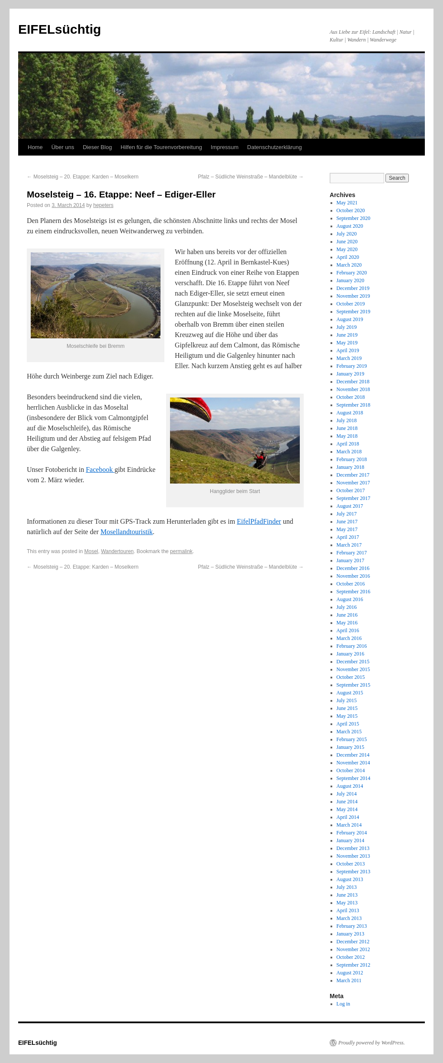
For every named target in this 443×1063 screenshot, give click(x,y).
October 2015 (351, 677)
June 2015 (347, 708)
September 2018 (353, 405)
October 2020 (351, 210)
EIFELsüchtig (59, 29)
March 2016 (349, 638)
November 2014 (353, 763)
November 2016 (353, 576)
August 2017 (350, 506)
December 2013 (353, 848)
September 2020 (353, 218)
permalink (181, 551)
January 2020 (350, 280)
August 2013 (350, 879)
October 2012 (351, 957)
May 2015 (347, 716)
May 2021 (347, 203)
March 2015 (349, 732)
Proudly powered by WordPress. (371, 1043)
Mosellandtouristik (126, 531)
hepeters (103, 205)
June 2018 (347, 428)
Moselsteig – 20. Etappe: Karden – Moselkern (82, 177)
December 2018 (353, 382)
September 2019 (353, 312)
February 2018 (352, 459)
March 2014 (349, 825)
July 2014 (347, 794)
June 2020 (347, 242)
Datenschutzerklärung (274, 147)
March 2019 (349, 358)
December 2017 (353, 475)
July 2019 (347, 327)
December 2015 (353, 662)
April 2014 (348, 817)
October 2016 (351, 584)
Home (35, 147)
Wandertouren (117, 551)
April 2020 (348, 257)
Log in (343, 1004)
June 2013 (347, 895)
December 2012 (353, 942)
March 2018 (349, 452)
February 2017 (352, 553)
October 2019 (351, 304)
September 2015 (353, 685)
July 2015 (347, 700)
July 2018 (347, 420)
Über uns (62, 147)
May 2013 (347, 903)
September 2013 (353, 872)
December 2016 (353, 568)
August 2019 (350, 319)
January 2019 (350, 374)
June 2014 (347, 802)
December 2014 (353, 755)
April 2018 (348, 444)
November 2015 (353, 669)
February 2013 (352, 926)
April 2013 (348, 910)
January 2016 (350, 654)
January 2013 (350, 934)
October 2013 (351, 864)
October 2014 (351, 770)
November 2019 (353, 296)
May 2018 (347, 436)
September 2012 (353, 965)
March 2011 (349, 980)
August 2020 (350, 226)
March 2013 (349, 918)
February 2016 (352, 646)
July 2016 (347, 607)
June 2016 (347, 615)
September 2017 (353, 498)
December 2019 (353, 288)
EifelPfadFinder (259, 521)
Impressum (224, 147)
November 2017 (353, 483)
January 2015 (350, 747)
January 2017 (350, 560)
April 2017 (348, 537)
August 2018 (350, 413)
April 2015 (348, 724)
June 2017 (347, 522)
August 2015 (350, 693)
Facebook (100, 469)
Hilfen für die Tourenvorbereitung (161, 147)
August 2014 (350, 786)
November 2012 (353, 949)
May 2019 (347, 343)
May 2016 (347, 623)
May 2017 (347, 529)
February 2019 (352, 366)
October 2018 (351, 397)
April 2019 (348, 350)
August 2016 (350, 599)
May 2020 (347, 249)
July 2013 (347, 887)
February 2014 (352, 833)
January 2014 (350, 840)
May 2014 (347, 809)
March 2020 (349, 265)
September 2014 (353, 778)
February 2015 (352, 739)
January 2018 (350, 467)
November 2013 (353, 856)
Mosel (91, 551)
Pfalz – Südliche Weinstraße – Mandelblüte (251, 177)
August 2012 (350, 973)
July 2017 (347, 514)
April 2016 (348, 630)
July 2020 (347, 234)
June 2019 (347, 335)
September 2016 (353, 592)
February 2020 (352, 273)
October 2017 (351, 490)
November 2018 (353, 389)
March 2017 (349, 545)
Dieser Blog (97, 147)
